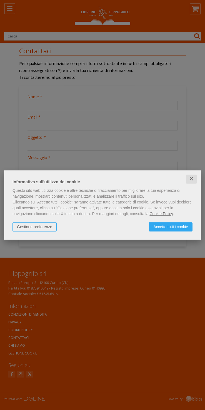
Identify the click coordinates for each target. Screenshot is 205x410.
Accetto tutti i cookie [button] (170, 227)
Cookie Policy (161, 214)
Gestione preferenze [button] (34, 227)
